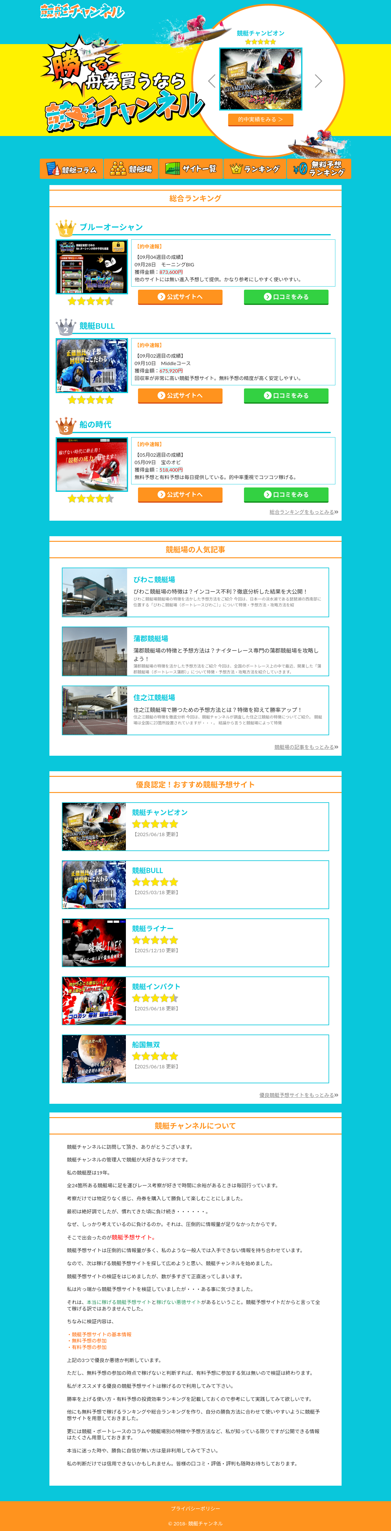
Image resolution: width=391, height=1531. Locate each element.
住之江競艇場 (154, 697)
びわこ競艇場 (154, 579)
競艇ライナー (153, 928)
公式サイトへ (180, 297)
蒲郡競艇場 (150, 638)
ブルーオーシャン (111, 227)
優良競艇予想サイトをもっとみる (299, 1095)
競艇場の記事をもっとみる (306, 747)
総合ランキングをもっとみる (303, 512)
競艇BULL (97, 325)
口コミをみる (286, 297)
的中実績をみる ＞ (260, 119)
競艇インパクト (156, 986)
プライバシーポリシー (195, 1508)
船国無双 (146, 1044)
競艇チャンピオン (260, 33)
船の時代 (95, 424)
